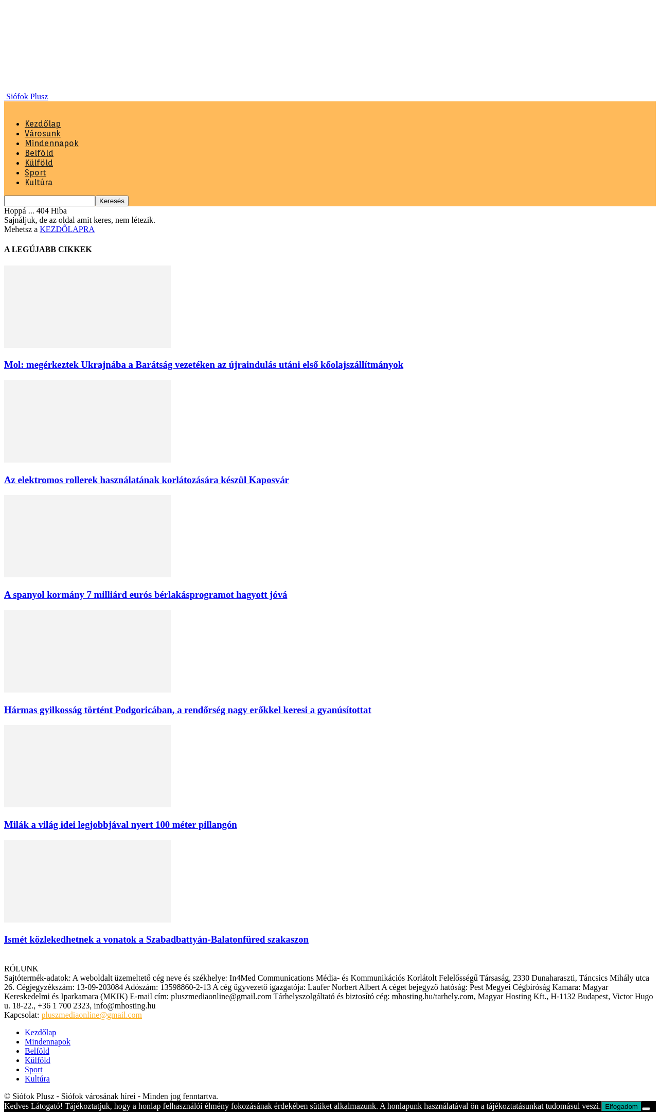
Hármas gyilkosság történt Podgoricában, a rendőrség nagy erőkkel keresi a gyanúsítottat (187, 709)
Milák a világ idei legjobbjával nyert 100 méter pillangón (120, 824)
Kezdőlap (43, 124)
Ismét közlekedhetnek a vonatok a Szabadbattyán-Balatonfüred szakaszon (156, 939)
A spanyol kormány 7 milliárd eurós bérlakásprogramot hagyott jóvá (145, 594)
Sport (35, 173)
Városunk (43, 133)
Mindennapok (52, 143)
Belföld (39, 153)
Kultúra (38, 182)
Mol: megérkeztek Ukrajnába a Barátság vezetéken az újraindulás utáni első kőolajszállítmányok (203, 364)
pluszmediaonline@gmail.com (91, 1015)
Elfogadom (621, 1106)
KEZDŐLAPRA (67, 229)
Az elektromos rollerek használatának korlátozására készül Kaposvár (146, 479)
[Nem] (646, 1108)
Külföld (39, 163)
